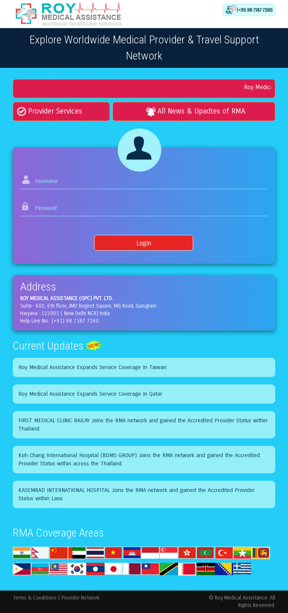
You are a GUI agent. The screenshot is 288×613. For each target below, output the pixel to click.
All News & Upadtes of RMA (195, 111)
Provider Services (49, 111)
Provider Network (81, 598)
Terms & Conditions (35, 598)
